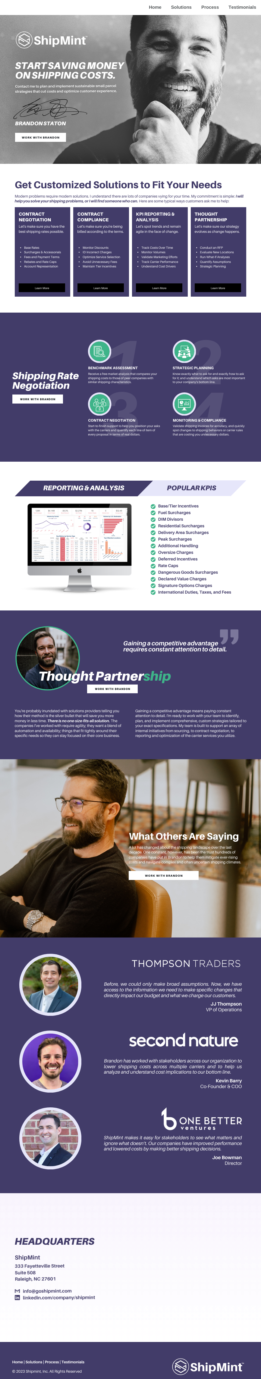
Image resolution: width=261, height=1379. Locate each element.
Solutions (181, 7)
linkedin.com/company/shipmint (59, 1297)
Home (155, 7)
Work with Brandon (41, 137)
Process (210, 7)
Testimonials (242, 7)
